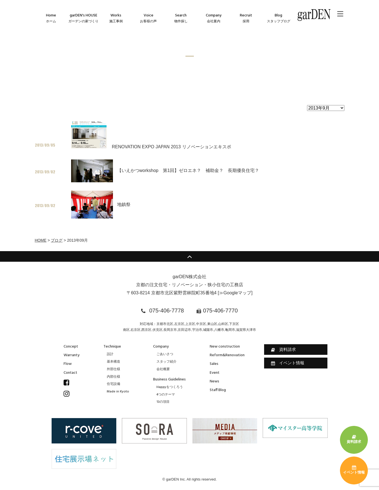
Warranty (71, 355)
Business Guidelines (169, 379)
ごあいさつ (164, 354)
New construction (225, 346)
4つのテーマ (165, 394)
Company (161, 346)
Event (214, 373)
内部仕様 (113, 377)
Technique (112, 346)
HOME (41, 240)
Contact (70, 373)
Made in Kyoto (118, 391)
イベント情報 (287, 362)
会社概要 (163, 369)
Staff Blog (218, 390)
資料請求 (283, 349)
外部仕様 (113, 369)
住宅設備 (113, 384)
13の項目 (163, 402)
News (214, 381)
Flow (68, 364)
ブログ (56, 240)
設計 (110, 354)
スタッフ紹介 (166, 362)
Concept (71, 346)
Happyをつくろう (169, 387)
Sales (214, 364)
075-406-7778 (166, 310)
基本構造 (113, 362)
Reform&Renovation (227, 355)
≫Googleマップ (235, 292)
